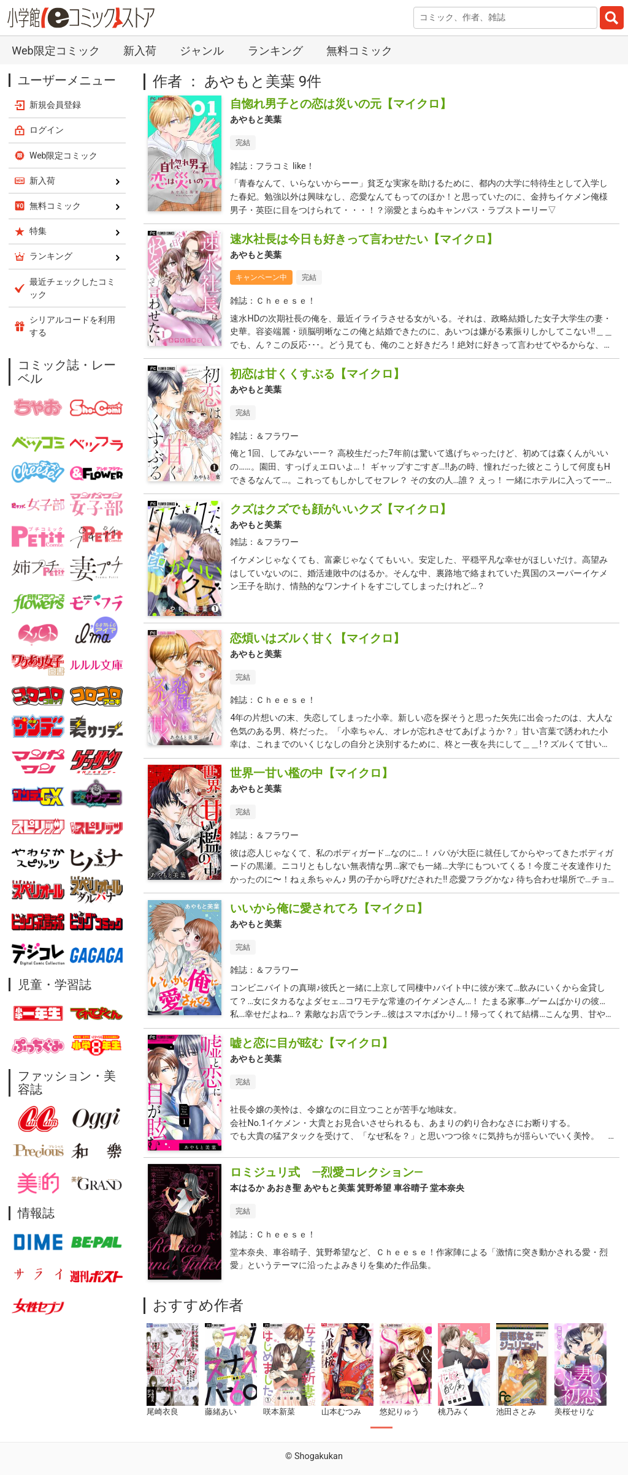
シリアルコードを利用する (72, 326)
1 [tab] (381, 1428)
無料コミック (359, 50)
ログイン (46, 130)
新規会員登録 (55, 105)
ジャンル (202, 50)
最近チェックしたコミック (72, 288)
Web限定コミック (55, 50)
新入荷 (139, 50)
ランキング (275, 50)
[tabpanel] (173, 1370)
